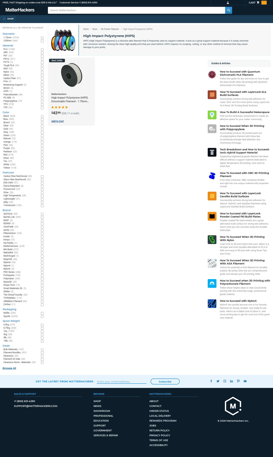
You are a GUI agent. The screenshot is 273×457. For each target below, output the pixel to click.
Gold (8, 129)
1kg (9, 331)
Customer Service (69, 2)
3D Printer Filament (110, 29)
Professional (103, 415)
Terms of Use (158, 440)
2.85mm (10, 40)
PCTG (8, 62)
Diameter (9, 33)
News (97, 406)
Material (8, 45)
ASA (8, 68)
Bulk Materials (13, 349)
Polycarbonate (13, 94)
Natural (9, 138)
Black (9, 116)
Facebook (211, 381)
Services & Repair (105, 435)
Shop (97, 401)
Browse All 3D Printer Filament (23, 28)
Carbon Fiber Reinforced (17, 176)
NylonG (9, 262)
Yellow (9, 168)
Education (101, 420)
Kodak (8, 236)
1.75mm (11, 37)
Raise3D (10, 282)
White (9, 164)
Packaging (9, 309)
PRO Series (12, 272)
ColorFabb (10, 226)
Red (8, 154)
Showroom (101, 411)
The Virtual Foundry (15, 295)
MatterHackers (14, 246)
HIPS (7, 91)
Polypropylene (12, 101)
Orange (10, 142)
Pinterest (238, 381)
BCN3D (8, 223)
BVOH (8, 88)
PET (8, 55)
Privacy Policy (159, 435)
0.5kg (9, 324)
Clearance (10, 356)
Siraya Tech (11, 285)
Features (8, 172)
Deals (6, 345)
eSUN (8, 230)
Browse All (9, 368)
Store (94, 29)
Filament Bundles (15, 352)
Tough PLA (11, 65)
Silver (8, 158)
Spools (10, 316)
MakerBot (10, 252)
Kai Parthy (10, 243)
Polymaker (11, 278)
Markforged (11, 256)
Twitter (218, 381)
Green (9, 135)
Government (102, 430)
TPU (8, 104)
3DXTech (10, 214)
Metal (8, 75)
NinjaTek (10, 259)
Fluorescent (11, 189)
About (153, 401)
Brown (9, 122)
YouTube (245, 381)
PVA (7, 81)
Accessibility (158, 445)
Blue (8, 119)
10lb (8, 341)
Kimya (9, 239)
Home (86, 29)
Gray (8, 132)
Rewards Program (162, 420)
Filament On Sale (14, 359)
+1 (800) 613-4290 (88, 2)
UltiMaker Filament (15, 301)
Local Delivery (160, 415)
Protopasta (12, 275)
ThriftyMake (12, 298)
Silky (8, 202)
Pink (8, 145)
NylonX (8, 269)
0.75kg (9, 328)
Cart (258, 3)
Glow (8, 192)
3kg (7, 334)
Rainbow (10, 151)
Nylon (8, 72)
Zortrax (9, 304)
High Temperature (14, 195)
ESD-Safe (10, 182)
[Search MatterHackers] (228, 10)
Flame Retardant (13, 186)
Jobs (152, 425)
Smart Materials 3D (14, 288)
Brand (7, 210)
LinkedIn (231, 381)
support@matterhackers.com (35, 406)
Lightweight (11, 199)
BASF (8, 220)
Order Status (159, 411)
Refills (9, 313)
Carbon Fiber (12, 78)
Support (99, 425)
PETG (9, 59)
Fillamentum (12, 233)
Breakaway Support (14, 85)
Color (6, 112)
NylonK (8, 265)
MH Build (11, 249)
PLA (9, 49)
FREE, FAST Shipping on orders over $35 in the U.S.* (30, 2)
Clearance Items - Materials (19, 362)
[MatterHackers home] (233, 406)
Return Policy (159, 430)
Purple (9, 148)
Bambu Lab (12, 217)
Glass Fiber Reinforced (17, 179)
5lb (7, 337)
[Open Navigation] (8, 19)
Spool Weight (11, 321)
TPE (8, 107)
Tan (7, 161)
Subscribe (165, 381)
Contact (155, 406)
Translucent (12, 205)
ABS (8, 52)
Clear (8, 125)
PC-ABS (9, 97)
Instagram (225, 381)
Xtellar (8, 291)
